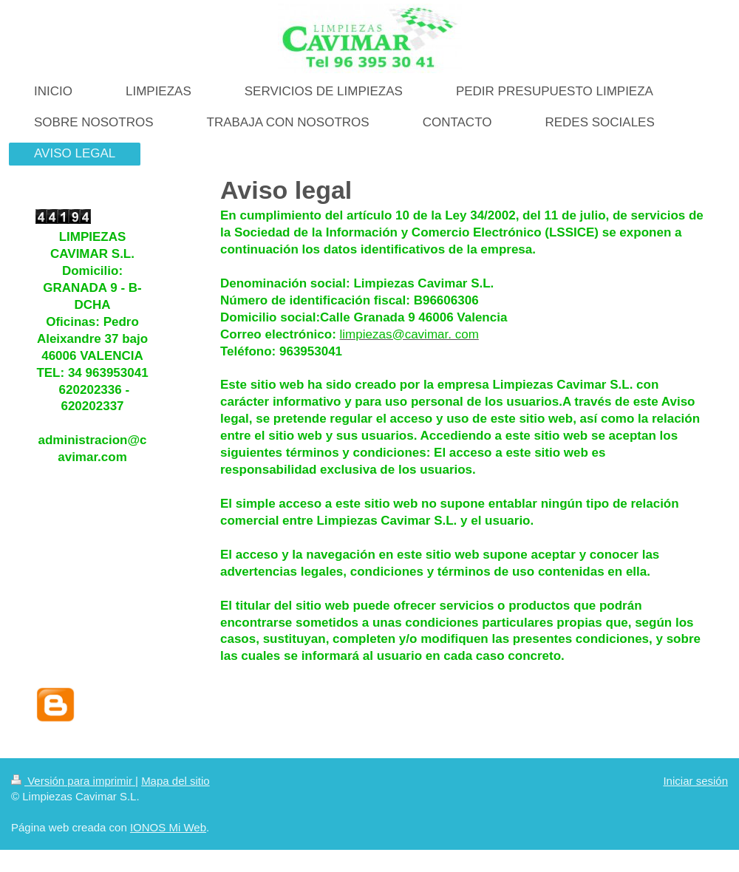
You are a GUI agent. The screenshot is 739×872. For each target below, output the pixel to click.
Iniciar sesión (695, 780)
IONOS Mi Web (168, 827)
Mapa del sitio (175, 780)
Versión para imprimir (73, 780)
